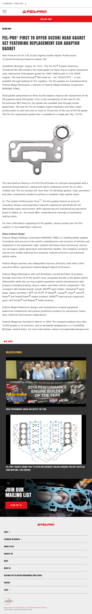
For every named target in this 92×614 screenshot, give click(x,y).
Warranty (44, 607)
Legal (7, 589)
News (6, 561)
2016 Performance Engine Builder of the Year (26, 409)
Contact (7, 582)
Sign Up (15, 505)
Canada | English (13, 4)
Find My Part (46, 19)
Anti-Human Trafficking (33, 607)
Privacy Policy (8, 607)
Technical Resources (13, 539)
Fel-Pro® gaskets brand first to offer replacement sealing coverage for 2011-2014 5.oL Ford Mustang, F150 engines (45, 468)
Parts (7, 532)
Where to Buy (9, 546)
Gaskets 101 (8, 553)
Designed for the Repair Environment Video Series (23, 575)
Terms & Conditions (19, 607)
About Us (7, 568)
